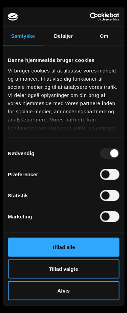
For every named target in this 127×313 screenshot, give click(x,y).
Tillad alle (63, 247)
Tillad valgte (63, 268)
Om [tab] (104, 35)
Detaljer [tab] (63, 35)
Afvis (63, 290)
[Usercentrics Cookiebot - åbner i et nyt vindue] (90, 17)
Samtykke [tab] (23, 35)
